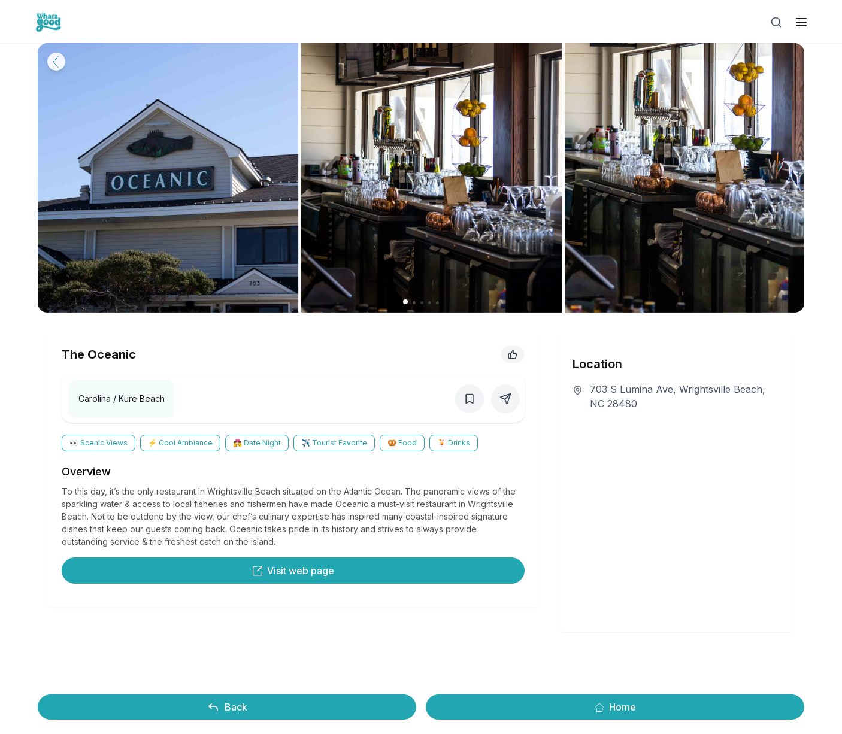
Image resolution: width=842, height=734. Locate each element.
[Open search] (776, 22)
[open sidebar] (801, 22)
